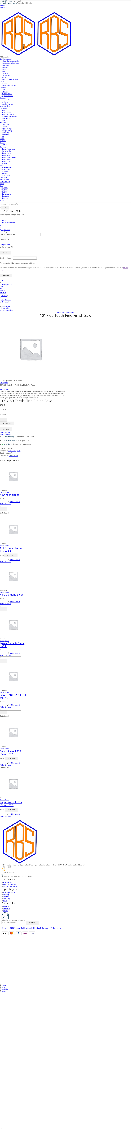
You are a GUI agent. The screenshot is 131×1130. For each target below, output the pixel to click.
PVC (3, 137)
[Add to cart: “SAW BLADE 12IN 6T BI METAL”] (3, 712)
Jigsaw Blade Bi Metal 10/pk (12, 645)
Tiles (1, 186)
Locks (3, 110)
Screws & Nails (6, 112)
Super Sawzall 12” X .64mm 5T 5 (11, 804)
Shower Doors (6, 161)
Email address (6, 258)
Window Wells (4, 180)
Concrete (5, 67)
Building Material (5, 59)
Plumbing (3, 122)
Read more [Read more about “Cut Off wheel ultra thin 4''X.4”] (10, 555)
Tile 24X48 (5, 192)
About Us (6, 907)
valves (2, 200)
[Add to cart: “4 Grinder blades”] (3, 509)
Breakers (4, 92)
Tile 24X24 (5, 190)
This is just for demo (8, 223)
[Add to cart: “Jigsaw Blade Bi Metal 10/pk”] (3, 661)
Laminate (5, 102)
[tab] (33, 383)
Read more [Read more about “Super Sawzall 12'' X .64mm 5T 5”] (11, 809)
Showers (3, 147)
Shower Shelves (7, 159)
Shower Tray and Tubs (9, 157)
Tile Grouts (5, 196)
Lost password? (5, 245)
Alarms (4, 90)
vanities (4, 163)
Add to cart (7, 423)
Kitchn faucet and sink (9, 86)
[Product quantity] (10, 506)
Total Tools (5, 171)
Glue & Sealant (5, 106)
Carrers (5, 911)
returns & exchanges (10, 886)
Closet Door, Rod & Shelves (10, 63)
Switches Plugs (5, 182)
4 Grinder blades (9, 494)
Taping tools (6, 169)
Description (4, 383)
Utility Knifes (6, 176)
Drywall (4, 69)
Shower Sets (6, 155)
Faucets (4, 83)
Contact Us (6, 909)
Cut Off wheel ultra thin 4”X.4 (11, 549)
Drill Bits (3, 141)
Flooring (3, 98)
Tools (1, 165)
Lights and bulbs (7, 96)
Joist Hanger (6, 75)
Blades (2, 139)
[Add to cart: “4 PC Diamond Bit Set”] (3, 609)
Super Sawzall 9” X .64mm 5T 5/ (10, 752)
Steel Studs (3, 178)
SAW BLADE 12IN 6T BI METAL (13, 696)
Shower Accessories (8, 149)
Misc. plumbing (7, 131)
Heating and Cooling (7, 114)
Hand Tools (3, 145)
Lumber (4, 77)
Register (6, 275)
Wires (2, 184)
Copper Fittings (7, 128)
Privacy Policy (4, 308)
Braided (4, 126)
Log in (5, 252)
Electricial (3, 88)
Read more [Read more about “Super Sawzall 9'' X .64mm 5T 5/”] (11, 758)
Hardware (3, 108)
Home (59, 312)
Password (4, 240)
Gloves (2, 143)
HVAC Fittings (6, 118)
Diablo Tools (70, 312)
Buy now (6, 429)
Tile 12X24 (5, 188)
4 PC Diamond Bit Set (12, 594)
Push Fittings (6, 135)
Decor (2, 81)
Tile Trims (5, 198)
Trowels (4, 174)
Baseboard (5, 100)
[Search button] (5, 207)
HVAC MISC (5, 120)
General (4, 71)
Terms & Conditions (6, 310)
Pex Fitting (5, 133)
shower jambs (6, 151)
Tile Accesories (6, 194)
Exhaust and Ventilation (9, 116)
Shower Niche (6, 153)
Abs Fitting (5, 124)
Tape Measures (7, 167)
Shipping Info (4, 389)
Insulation (5, 73)
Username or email (8, 234)
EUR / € (4, 221)
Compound (5, 65)
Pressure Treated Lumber (10, 79)
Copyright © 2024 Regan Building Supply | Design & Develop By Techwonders (31, 928)
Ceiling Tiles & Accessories (10, 61)
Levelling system (7, 104)
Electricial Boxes (7, 94)
